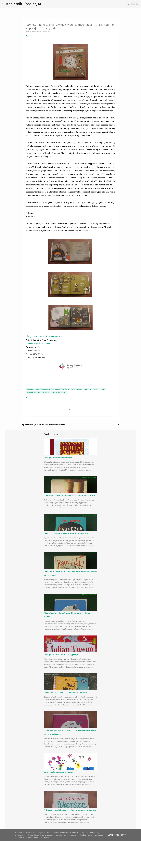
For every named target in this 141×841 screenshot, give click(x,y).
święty (96, 389)
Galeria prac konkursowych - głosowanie (58, 772)
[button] (27, 35)
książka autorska (68, 389)
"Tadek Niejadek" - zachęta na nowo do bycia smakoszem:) (65, 692)
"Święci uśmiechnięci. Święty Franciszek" (44, 336)
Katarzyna (56, 389)
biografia (30, 389)
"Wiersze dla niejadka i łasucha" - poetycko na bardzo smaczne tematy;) (70, 810)
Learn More (113, 835)
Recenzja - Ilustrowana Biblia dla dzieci (58, 458)
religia (79, 389)
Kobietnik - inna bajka (23, 4)
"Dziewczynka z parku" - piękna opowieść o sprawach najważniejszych (69, 495)
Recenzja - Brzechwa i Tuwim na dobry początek (61, 655)
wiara (103, 389)
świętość (87, 389)
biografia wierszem (43, 389)
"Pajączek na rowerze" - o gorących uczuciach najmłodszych (66, 533)
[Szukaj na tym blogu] (127, 4)
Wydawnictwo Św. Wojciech (38, 343)
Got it (123, 835)
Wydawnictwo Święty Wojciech (38, 392)
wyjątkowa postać (59, 392)
